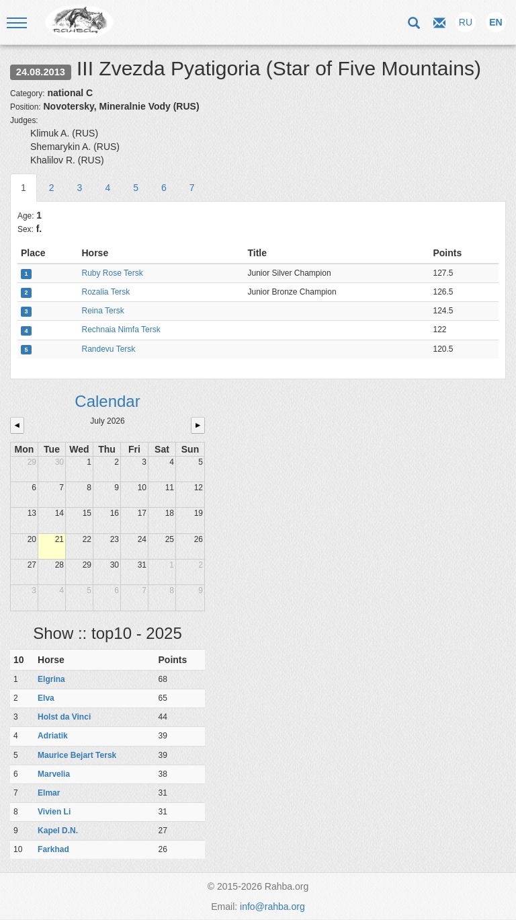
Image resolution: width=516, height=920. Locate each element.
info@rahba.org (272, 906)
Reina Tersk (103, 310)
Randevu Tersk (109, 349)
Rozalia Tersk (106, 292)
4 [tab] (107, 187)
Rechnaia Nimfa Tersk (121, 329)
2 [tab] (51, 187)
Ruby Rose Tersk (112, 273)
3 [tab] (80, 187)
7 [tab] (192, 187)
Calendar (107, 401)
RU (465, 22)
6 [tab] (164, 187)
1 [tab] (23, 187)
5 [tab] (135, 187)
